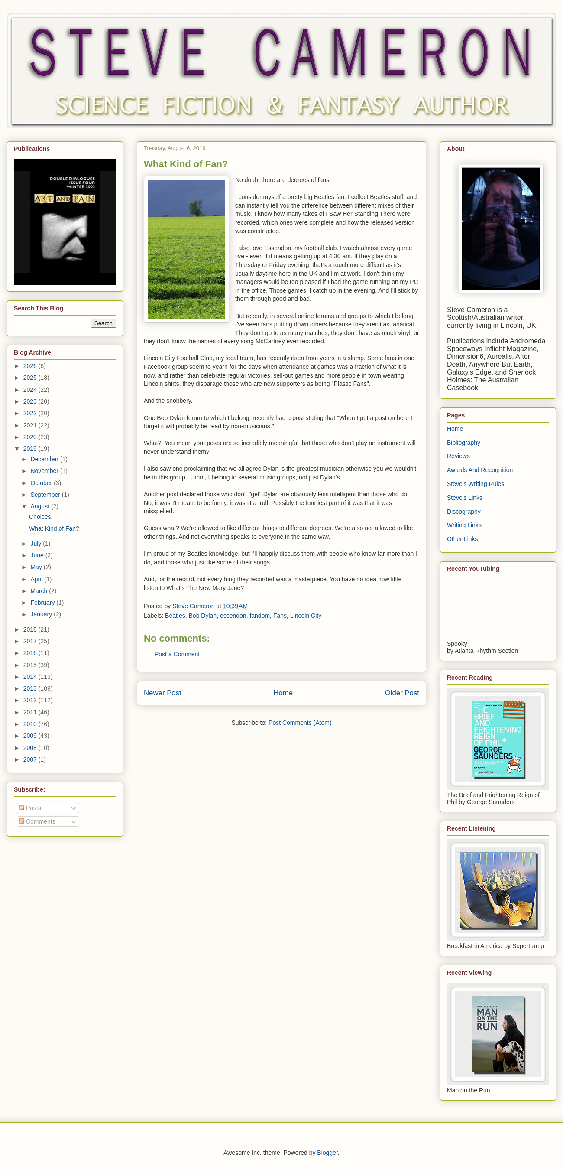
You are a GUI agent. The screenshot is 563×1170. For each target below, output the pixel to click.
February (43, 602)
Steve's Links (464, 497)
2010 (31, 723)
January (42, 614)
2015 (31, 665)
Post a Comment (177, 654)
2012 (31, 700)
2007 (31, 759)
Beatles (175, 615)
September (45, 494)
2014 (31, 676)
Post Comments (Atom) (300, 722)
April (37, 579)
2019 (31, 448)
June (37, 555)
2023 (31, 401)
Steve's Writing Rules (475, 483)
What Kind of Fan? (54, 528)
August (40, 506)
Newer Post (162, 693)
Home (283, 693)
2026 (31, 365)
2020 (31, 436)
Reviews (458, 456)
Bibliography (463, 442)
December (45, 459)
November (45, 470)
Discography (464, 511)
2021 (31, 425)
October (42, 482)
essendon (233, 615)
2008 (31, 747)
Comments (37, 821)
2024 (31, 389)
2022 (31, 413)
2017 (31, 641)
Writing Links (464, 524)
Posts (30, 808)
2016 (31, 652)
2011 (31, 712)
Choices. (40, 516)
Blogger (327, 1152)
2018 (31, 629)
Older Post (402, 693)
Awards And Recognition (480, 469)
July (36, 543)
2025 (31, 377)
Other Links (462, 538)
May (36, 567)
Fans (280, 615)
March (39, 590)
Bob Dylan (203, 615)
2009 (31, 735)
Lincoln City (305, 615)
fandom (259, 615)
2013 (31, 688)
